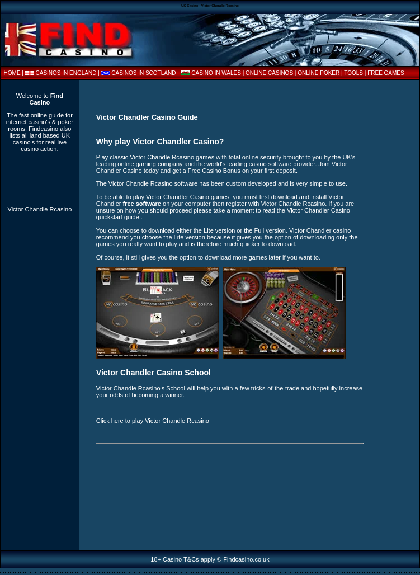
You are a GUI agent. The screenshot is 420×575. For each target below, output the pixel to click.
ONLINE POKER (318, 73)
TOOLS (353, 73)
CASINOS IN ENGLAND (66, 73)
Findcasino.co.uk (246, 559)
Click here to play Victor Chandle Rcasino (152, 420)
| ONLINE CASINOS (269, 73)
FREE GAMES (385, 73)
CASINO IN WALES (216, 73)
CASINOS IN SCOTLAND (143, 73)
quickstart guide (118, 217)
